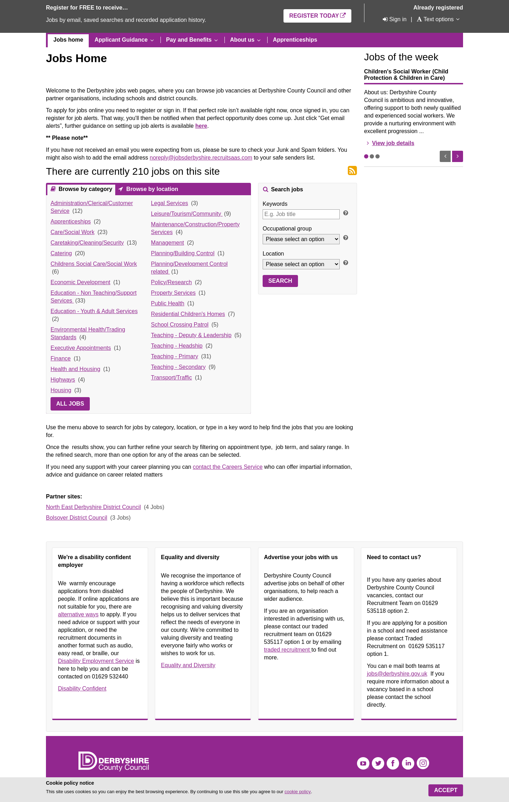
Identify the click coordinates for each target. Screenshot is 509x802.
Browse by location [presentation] (151, 189)
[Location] (301, 264)
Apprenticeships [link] (71, 222)
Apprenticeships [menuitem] (295, 40)
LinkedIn (408, 763)
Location (273, 254)
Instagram (423, 763)
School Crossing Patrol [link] (180, 325)
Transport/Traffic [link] (171, 378)
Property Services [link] (173, 293)
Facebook (393, 763)
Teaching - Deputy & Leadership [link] (191, 335)
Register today (314, 16)
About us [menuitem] (242, 40)
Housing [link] (61, 390)
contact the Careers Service (227, 467)
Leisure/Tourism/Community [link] (187, 214)
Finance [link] (61, 358)
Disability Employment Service (96, 661)
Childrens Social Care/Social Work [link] (94, 264)
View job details (393, 143)
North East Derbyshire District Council (93, 507)
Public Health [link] (167, 303)
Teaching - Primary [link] (174, 356)
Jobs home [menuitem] (68, 40)
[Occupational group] (301, 239)
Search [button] (280, 281)
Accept (445, 790)
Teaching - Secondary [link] (178, 367)
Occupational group (287, 229)
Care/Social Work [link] (72, 232)
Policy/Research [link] (171, 282)
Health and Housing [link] (75, 369)
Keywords (275, 204)
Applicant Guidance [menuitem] (120, 40)
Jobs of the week (401, 57)
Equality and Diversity (188, 665)
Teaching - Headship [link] (177, 346)
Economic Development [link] (80, 282)
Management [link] (167, 243)
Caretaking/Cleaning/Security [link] (87, 243)
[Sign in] (393, 19)
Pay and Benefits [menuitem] (189, 40)
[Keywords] (301, 214)
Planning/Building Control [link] (183, 253)
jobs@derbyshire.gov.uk (397, 674)
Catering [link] (61, 253)
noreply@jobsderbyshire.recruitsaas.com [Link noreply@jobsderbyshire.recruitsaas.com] (201, 158)
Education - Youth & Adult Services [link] (94, 311)
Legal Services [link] (169, 203)
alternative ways (78, 614)
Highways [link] (63, 380)
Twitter (378, 763)
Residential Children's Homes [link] (188, 314)
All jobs (70, 404)
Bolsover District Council (76, 518)
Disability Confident (82, 689)
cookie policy (298, 791)
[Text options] (435, 19)
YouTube (363, 763)
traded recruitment (287, 650)
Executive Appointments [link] (81, 348)
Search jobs (286, 189)
